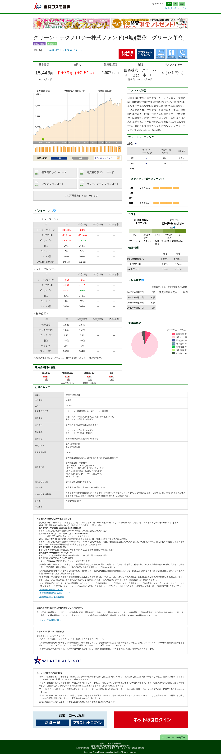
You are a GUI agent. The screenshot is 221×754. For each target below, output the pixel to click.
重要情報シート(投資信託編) (51, 597)
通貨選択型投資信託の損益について (54, 593)
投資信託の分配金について (51, 590)
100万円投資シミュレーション (81, 195)
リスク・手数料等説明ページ (51, 620)
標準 (169, 3)
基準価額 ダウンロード (53, 172)
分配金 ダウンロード (52, 183)
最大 (182, 3)
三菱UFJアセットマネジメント (64, 50)
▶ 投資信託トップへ (175, 8)
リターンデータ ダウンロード (103, 183)
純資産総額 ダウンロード (100, 172)
